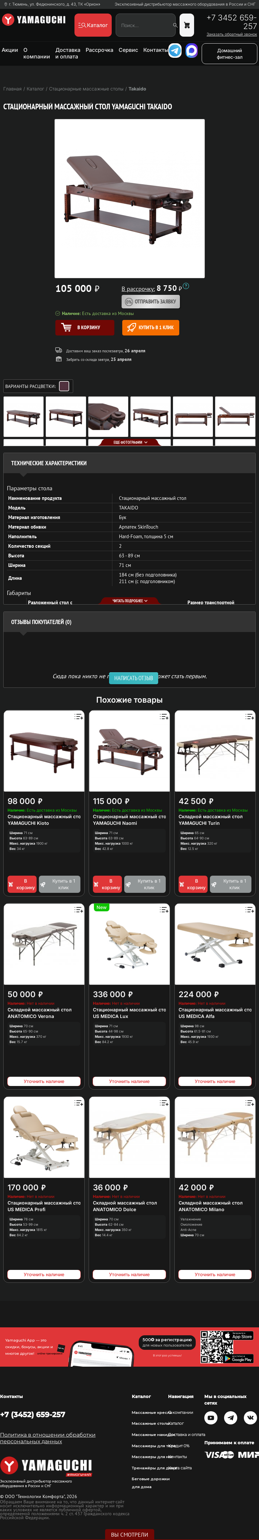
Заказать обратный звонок (232, 34)
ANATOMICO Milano (201, 1209)
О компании (36, 53)
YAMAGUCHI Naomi (115, 823)
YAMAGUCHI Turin (199, 823)
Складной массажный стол (211, 816)
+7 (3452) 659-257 (32, 1414)
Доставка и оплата (67, 53)
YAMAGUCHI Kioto (28, 823)
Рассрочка (99, 50)
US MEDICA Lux (110, 1016)
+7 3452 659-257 (231, 22)
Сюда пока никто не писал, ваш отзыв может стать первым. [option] (129, 675)
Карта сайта (180, 1468)
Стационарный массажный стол (46, 816)
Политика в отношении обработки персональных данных (48, 1438)
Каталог (176, 1423)
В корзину (21, 884)
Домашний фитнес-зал (230, 54)
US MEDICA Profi (26, 1209)
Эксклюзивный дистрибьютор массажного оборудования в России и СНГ (185, 4)
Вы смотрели (129, 1534)
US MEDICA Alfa (197, 1016)
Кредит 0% (178, 1446)
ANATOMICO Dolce (114, 1209)
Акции (10, 50)
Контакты (155, 50)
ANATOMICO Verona (31, 1016)
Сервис (128, 50)
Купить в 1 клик (150, 327)
